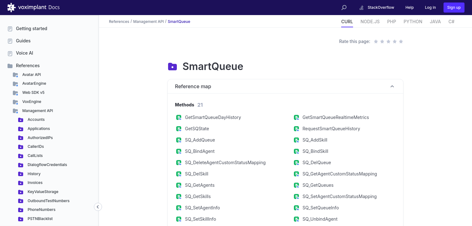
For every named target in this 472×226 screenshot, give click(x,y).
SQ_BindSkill (315, 151)
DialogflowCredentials (47, 164)
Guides (23, 40)
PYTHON (412, 21)
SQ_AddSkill (315, 140)
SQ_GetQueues (318, 185)
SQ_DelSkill (196, 173)
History (34, 173)
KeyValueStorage (43, 191)
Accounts (36, 119)
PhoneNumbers (41, 209)
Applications (38, 128)
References (28, 65)
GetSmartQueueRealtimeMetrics (336, 117)
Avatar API (31, 74)
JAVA (435, 21)
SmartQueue (179, 21)
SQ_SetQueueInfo (321, 207)
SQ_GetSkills (198, 196)
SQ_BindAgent (200, 151)
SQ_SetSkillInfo (200, 219)
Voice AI (24, 53)
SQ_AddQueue (200, 140)
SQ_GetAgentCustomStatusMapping (340, 173)
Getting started (31, 28)
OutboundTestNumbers (48, 200)
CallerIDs (35, 146)
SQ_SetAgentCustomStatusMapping (340, 196)
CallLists (35, 155)
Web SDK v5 (32, 92)
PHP (391, 21)
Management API (37, 110)
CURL (347, 21)
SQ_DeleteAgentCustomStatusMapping (225, 162)
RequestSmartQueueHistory (331, 128)
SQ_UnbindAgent (320, 219)
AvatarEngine (33, 83)
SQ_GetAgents (200, 185)
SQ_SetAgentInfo (202, 207)
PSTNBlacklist (40, 218)
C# (451, 21)
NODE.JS (370, 21)
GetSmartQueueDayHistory (213, 117)
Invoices (35, 182)
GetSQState (197, 128)
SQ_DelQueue (317, 162)
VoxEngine (31, 101)
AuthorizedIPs (40, 137)
